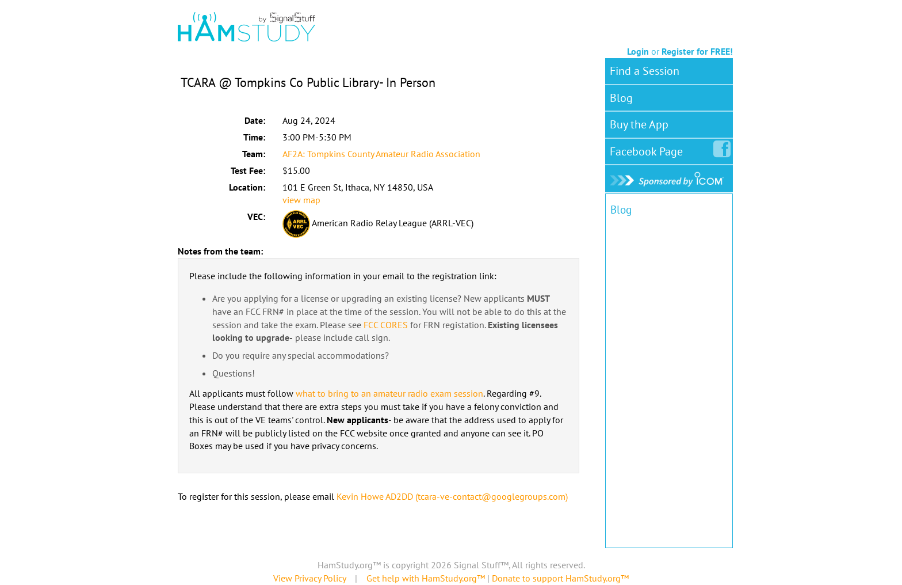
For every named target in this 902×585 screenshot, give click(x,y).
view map (301, 200)
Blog (621, 97)
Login (638, 51)
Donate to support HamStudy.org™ (560, 578)
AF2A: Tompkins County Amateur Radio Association (381, 153)
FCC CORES (386, 325)
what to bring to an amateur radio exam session (389, 393)
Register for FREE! (697, 51)
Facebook (648, 149)
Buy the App (639, 124)
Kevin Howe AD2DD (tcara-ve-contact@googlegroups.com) (452, 496)
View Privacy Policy (309, 578)
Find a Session (644, 70)
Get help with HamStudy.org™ (425, 578)
